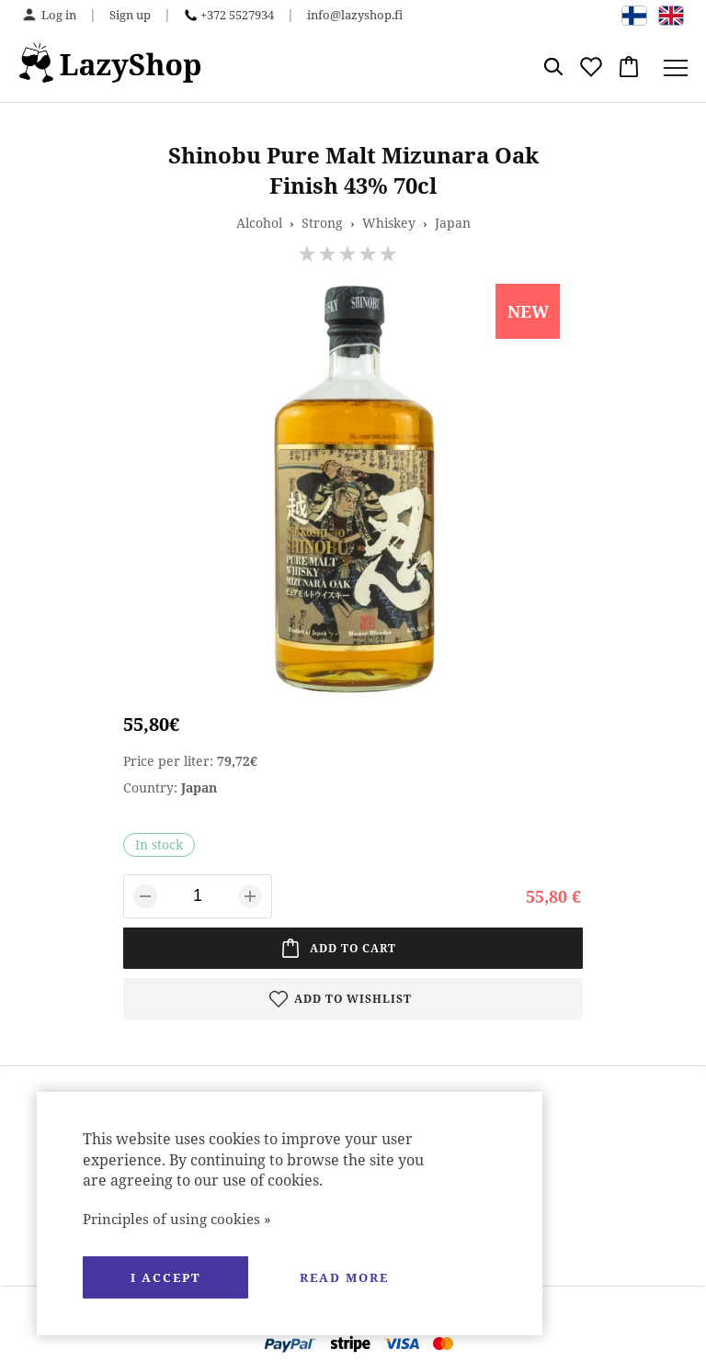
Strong (322, 222)
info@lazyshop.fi (355, 14)
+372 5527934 (237, 14)
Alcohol (259, 222)
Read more (344, 1277)
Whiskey (389, 222)
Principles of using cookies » (177, 1218)
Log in (58, 14)
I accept (165, 1277)
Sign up (130, 14)
